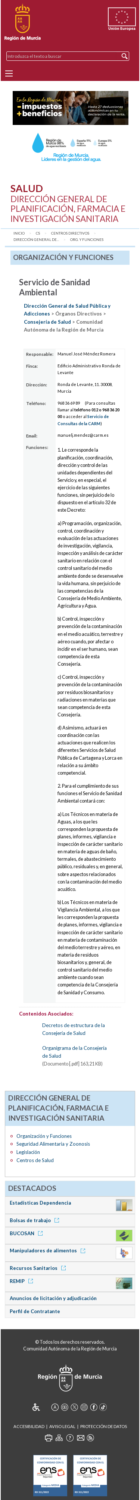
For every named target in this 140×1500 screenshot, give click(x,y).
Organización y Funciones (44, 1136)
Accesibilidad (28, 1426)
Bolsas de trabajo (36, 1220)
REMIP (22, 1281)
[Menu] (9, 73)
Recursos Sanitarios (39, 1268)
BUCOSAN (27, 1233)
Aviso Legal (62, 1426)
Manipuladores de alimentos (49, 1250)
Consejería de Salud (47, 322)
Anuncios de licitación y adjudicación (53, 1298)
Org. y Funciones (86, 240)
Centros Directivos (70, 233)
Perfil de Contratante (35, 1311)
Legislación (28, 1152)
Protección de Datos (103, 1426)
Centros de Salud (35, 1160)
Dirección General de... (36, 240)
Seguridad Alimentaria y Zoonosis (53, 1144)
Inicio (19, 233)
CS (38, 233)
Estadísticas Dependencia (40, 1203)
